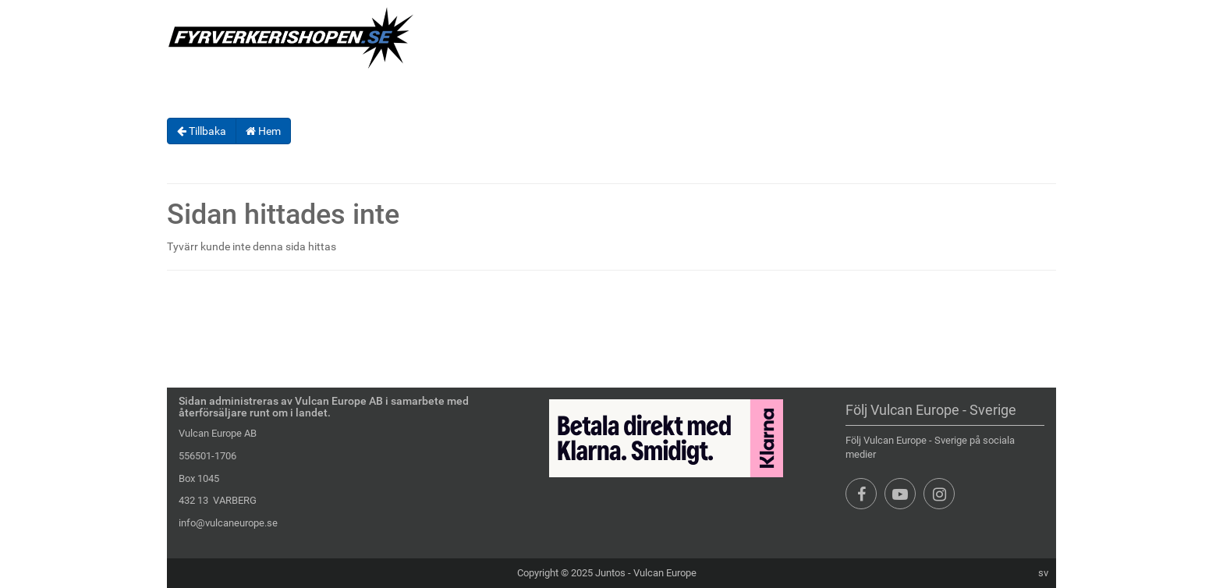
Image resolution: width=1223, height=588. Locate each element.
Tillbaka (201, 131)
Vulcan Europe (665, 573)
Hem (263, 131)
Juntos (610, 573)
